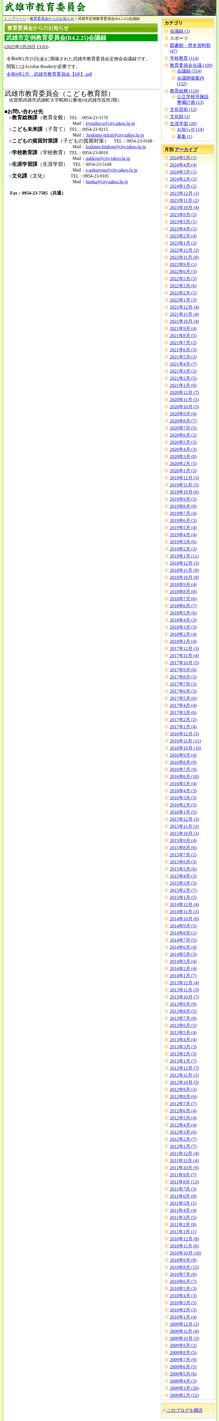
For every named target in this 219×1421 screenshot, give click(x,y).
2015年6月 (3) (183, 861)
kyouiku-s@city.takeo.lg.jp (110, 123)
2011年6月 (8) (183, 1196)
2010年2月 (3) (183, 1309)
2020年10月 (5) (184, 406)
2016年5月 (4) (183, 783)
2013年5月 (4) (183, 1032)
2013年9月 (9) (183, 1004)
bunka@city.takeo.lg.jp (107, 181)
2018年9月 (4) (183, 584)
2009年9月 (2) (183, 1345)
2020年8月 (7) (183, 420)
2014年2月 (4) (183, 968)
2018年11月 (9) (184, 570)
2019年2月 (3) (183, 548)
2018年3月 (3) (183, 627)
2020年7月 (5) (183, 428)
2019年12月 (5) (184, 477)
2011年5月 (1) (183, 1203)
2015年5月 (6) (183, 869)
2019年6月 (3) (183, 520)
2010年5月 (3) (183, 1288)
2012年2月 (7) (183, 1139)
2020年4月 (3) (183, 449)
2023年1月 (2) (183, 243)
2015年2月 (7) (183, 890)
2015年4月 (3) (183, 876)
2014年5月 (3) (183, 954)
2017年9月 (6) (183, 669)
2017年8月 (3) (183, 677)
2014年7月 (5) (183, 940)
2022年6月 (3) (183, 271)
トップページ (15, 19)
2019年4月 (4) (183, 534)
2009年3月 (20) (184, 1388)
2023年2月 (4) (183, 236)
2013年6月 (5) (183, 1025)
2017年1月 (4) (183, 726)
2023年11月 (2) (184, 200)
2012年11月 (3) (184, 1075)
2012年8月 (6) (183, 1096)
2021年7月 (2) (183, 342)
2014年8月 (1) (183, 933)
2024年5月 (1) (183, 157)
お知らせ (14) (190, 129)
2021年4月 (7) (183, 364)
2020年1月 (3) (183, 470)
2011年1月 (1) (183, 1231)
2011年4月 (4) (183, 1210)
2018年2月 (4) (183, 634)
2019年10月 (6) (184, 492)
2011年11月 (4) (184, 1160)
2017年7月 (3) (183, 684)
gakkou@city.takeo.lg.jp (108, 158)
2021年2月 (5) (183, 378)
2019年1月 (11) (184, 556)
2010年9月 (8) (183, 1260)
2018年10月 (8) (184, 577)
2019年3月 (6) (183, 541)
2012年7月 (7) (183, 1103)
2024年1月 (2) (183, 186)
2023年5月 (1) (183, 221)
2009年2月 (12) (184, 1395)
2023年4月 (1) (183, 228)
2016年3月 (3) (183, 797)
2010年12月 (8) (184, 1238)
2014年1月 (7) (183, 975)
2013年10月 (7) (184, 997)
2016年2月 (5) (183, 805)
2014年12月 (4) (184, 904)
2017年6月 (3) (183, 691)
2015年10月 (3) (184, 833)
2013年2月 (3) (183, 1053)
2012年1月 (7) (183, 1146)
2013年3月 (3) (183, 1046)
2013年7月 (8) (183, 1018)
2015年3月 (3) (183, 883)
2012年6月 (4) (183, 1110)
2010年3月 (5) (183, 1302)
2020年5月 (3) (183, 442)
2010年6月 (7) (183, 1281)
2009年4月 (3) (183, 1381)
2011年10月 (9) (184, 1167)
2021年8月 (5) (183, 335)
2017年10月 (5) (184, 662)
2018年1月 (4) (183, 641)
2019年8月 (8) (183, 506)
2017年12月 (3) (184, 648)
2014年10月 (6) (184, 918)
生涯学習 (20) (183, 123)
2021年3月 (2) (183, 371)
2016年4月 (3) (183, 790)
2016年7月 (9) (183, 769)
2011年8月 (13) (184, 1181)
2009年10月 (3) (184, 1338)
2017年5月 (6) (183, 698)
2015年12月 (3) (184, 819)
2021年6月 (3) (183, 349)
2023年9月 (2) (183, 214)
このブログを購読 (184, 1410)
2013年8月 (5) (183, 1011)
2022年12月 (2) (184, 250)
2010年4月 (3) (183, 1295)
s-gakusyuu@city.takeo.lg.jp (111, 170)
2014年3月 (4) (183, 961)
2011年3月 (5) (183, 1217)
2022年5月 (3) (183, 278)
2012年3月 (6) (183, 1132)
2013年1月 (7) (183, 1061)
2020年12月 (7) (184, 392)
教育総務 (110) (184, 90)
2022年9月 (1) (183, 264)
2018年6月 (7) (183, 605)
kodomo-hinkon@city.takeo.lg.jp (116, 146)
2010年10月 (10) (185, 1253)
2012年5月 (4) (183, 1117)
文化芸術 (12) (183, 109)
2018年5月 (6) (183, 613)
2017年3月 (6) (183, 712)
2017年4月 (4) (183, 705)
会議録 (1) (180, 31)
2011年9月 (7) (183, 1174)
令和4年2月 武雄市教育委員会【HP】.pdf (49, 74)
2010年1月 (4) (183, 1317)
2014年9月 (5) (183, 925)
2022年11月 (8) (184, 257)
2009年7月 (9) (183, 1359)
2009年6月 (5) (183, 1366)
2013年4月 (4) (183, 1039)
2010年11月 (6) (184, 1245)
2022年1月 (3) (183, 300)
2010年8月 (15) (184, 1267)
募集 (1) (185, 136)
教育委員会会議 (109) (191, 65)
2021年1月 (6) (183, 385)
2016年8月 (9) (183, 762)
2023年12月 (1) (184, 193)
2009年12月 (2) (184, 1324)
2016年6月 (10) (184, 776)
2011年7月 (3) (183, 1189)
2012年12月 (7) (184, 1068)
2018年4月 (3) (183, 620)
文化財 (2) (180, 116)
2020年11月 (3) (184, 399)
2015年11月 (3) (184, 826)
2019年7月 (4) (183, 513)
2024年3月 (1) (183, 172)
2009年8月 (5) (183, 1352)
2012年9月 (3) (183, 1089)
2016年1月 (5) (183, 812)
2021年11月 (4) (184, 314)
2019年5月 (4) (183, 527)
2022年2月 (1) (183, 292)
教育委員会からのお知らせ (52, 19)
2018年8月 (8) (183, 591)
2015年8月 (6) (183, 847)
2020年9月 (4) (183, 413)
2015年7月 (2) (183, 854)
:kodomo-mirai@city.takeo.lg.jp (115, 135)
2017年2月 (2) (183, 719)
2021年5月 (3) (183, 356)
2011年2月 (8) (183, 1224)
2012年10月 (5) (184, 1082)
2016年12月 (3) (184, 733)
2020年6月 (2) (183, 435)
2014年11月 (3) (184, 911)
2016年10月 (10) (185, 748)
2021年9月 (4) (183, 328)
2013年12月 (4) (184, 982)
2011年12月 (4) (184, 1153)
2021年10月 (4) (184, 321)
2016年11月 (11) (185, 741)
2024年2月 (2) (183, 179)
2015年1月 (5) (183, 897)
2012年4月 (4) (183, 1125)
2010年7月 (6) (183, 1274)
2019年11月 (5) (184, 484)
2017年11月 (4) (184, 655)
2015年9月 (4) (183, 840)
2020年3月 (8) (183, 456)
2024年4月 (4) (183, 164)
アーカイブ (186, 149)
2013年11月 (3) (184, 989)
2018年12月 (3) (184, 563)
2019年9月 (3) (183, 499)
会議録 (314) (189, 71)
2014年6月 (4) (183, 947)
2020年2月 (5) (183, 463)
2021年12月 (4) (184, 307)
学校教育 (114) (184, 58)
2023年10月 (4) (184, 207)
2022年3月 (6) (183, 285)
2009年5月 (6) (183, 1373)
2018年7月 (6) (183, 598)
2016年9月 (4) (183, 755)
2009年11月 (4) (184, 1331)
